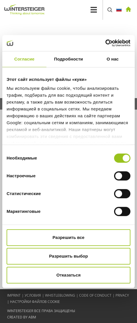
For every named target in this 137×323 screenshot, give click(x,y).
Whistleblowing (60, 295)
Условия (33, 295)
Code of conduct (95, 295)
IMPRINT (14, 295)
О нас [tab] (113, 59)
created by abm (21, 317)
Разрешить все (68, 237)
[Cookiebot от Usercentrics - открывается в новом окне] (105, 43)
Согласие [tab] (24, 59)
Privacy (122, 295)
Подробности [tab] (68, 59)
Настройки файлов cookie (35, 301)
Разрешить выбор (68, 256)
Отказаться (68, 275)
